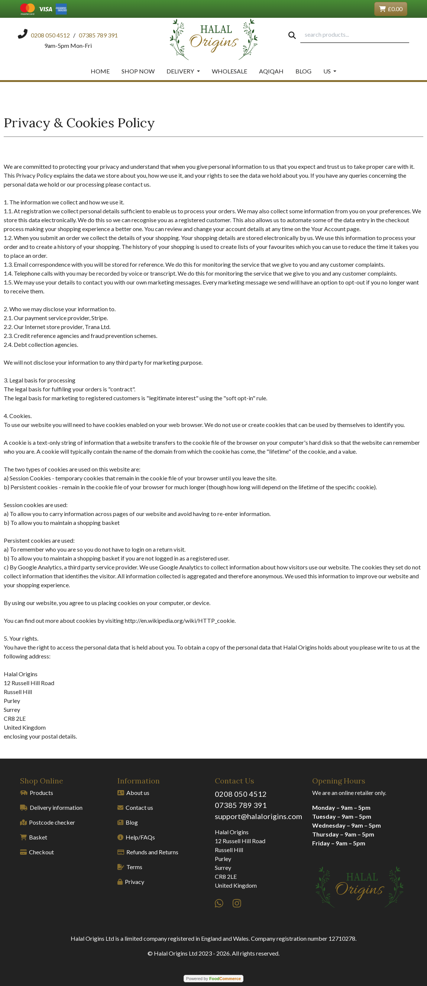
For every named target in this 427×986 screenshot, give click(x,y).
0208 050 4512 (241, 793)
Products (36, 792)
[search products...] (354, 35)
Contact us (135, 807)
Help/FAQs (136, 837)
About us (133, 792)
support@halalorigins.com (258, 816)
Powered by (213, 978)
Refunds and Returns (147, 851)
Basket (33, 837)
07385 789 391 (241, 805)
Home (100, 71)
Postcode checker (47, 822)
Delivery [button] (180, 71)
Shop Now (138, 71)
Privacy (130, 881)
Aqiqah (271, 71)
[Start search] (292, 35)
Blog (303, 71)
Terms (129, 866)
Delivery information (51, 807)
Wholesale (229, 71)
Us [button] (327, 71)
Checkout (37, 851)
